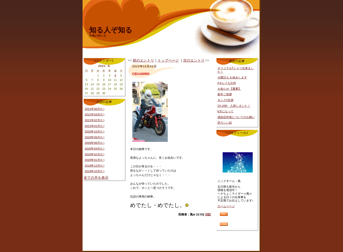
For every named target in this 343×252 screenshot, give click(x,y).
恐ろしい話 (225, 122)
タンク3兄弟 (225, 100)
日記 (208, 214)
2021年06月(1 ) (94, 109)
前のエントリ (143, 60)
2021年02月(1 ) (94, 120)
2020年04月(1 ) (94, 148)
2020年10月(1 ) (94, 131)
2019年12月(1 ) (94, 165)
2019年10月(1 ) (94, 171)
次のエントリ (193, 60)
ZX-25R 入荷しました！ (234, 105)
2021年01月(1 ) (94, 126)
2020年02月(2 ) (94, 154)
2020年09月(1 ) (94, 137)
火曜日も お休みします (232, 77)
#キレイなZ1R (227, 83)
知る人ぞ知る (110, 30)
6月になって (225, 111)
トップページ (168, 60)
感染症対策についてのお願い (236, 117)
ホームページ (226, 206)
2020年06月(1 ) (94, 143)
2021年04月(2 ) (94, 114)
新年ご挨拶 (225, 94)
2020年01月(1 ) (94, 160)
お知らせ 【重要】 (229, 88)
